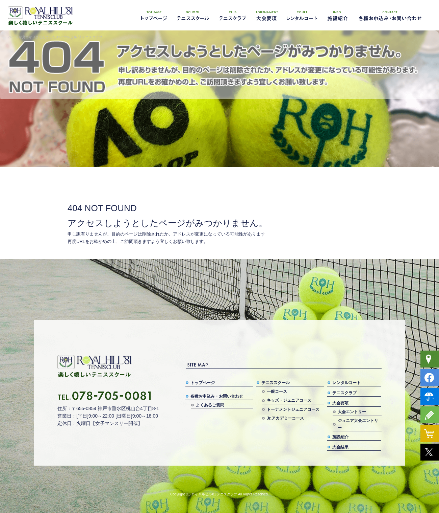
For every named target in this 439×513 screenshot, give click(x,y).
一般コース (277, 391)
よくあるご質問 (210, 405)
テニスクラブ (231, 15)
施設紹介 (336, 15)
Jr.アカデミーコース (285, 418)
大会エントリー (352, 411)
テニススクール (192, 15)
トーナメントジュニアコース (293, 409)
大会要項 (267, 15)
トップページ (153, 15)
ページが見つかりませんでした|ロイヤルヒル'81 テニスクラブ (55, 37)
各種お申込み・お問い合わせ (390, 15)
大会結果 (340, 447)
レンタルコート (302, 15)
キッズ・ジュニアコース (289, 400)
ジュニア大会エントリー (358, 424)
